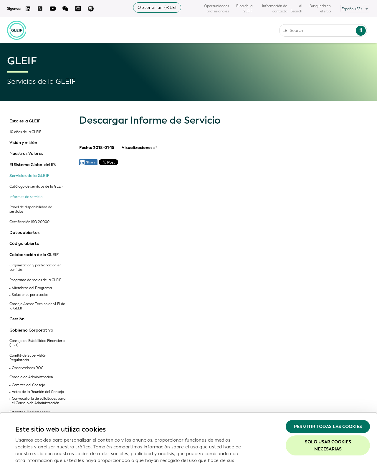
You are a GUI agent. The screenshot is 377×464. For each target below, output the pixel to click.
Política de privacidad (108, 426)
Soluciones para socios (30, 295)
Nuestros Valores (26, 153)
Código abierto (24, 243)
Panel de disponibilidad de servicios (30, 209)
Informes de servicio (25, 197)
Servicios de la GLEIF (29, 175)
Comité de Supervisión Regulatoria (27, 357)
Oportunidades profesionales (216, 9)
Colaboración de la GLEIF (34, 255)
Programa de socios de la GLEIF (35, 280)
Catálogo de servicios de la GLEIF (36, 186)
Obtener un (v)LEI (157, 7)
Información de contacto (274, 9)
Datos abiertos (24, 232)
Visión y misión (23, 142)
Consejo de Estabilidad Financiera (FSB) (37, 343)
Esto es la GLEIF (24, 121)
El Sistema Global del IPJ (33, 165)
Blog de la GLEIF (244, 9)
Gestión (16, 319)
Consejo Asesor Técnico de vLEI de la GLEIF (37, 306)
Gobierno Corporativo (31, 330)
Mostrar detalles (33, 452)
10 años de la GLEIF (25, 132)
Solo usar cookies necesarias (328, 398)
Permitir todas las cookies (328, 379)
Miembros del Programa (32, 288)
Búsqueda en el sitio (320, 9)
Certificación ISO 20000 (29, 222)
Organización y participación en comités (35, 267)
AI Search (296, 9)
